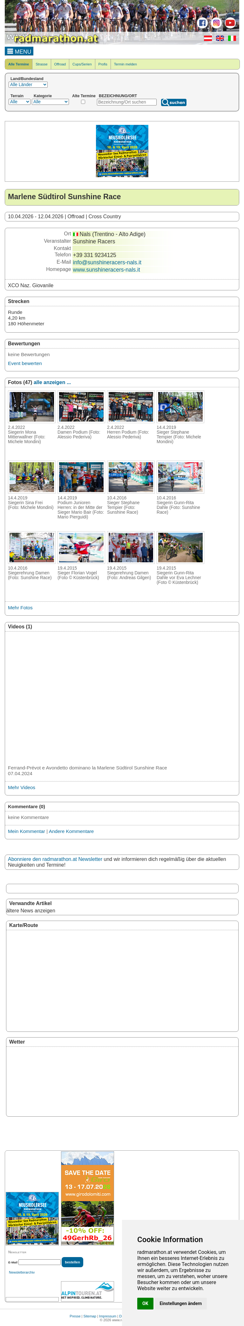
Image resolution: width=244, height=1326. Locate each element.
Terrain (17, 96)
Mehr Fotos (20, 607)
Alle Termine (18, 64)
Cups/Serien (82, 64)
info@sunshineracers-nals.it (107, 262)
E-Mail (12, 1262)
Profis (102, 64)
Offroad (60, 64)
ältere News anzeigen (30, 910)
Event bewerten (25, 363)
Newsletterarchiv (22, 1272)
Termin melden (125, 64)
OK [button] (145, 1303)
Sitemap (90, 1316)
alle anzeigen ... (52, 382)
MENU (19, 51)
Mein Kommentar (26, 831)
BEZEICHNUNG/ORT (118, 96)
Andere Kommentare (71, 831)
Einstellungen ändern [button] (181, 1303)
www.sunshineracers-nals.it (106, 270)
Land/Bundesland (27, 79)
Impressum (107, 1316)
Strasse (41, 64)
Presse (75, 1316)
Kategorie (43, 96)
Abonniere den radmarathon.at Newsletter (55, 859)
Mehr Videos (21, 787)
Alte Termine (84, 96)
